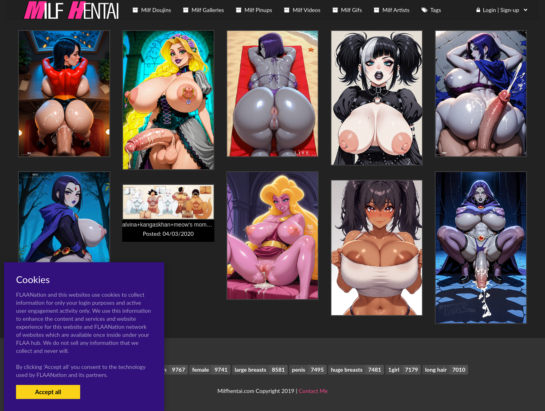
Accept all (48, 391)
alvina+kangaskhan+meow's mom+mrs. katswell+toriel (190, 224)
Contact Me (313, 390)
